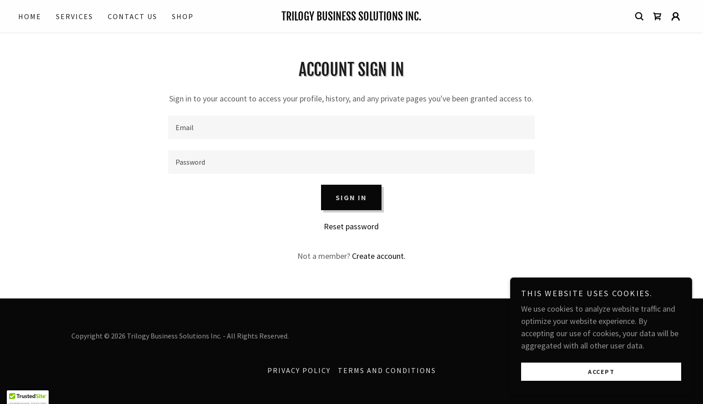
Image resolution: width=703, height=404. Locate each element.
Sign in (351, 197)
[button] (676, 16)
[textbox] (351, 127)
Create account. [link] (379, 256)
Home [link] (29, 16)
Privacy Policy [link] (299, 370)
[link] (351, 17)
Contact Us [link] (132, 16)
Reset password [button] (351, 226)
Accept (601, 371)
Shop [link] (183, 16)
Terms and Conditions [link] (387, 370)
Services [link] (74, 16)
